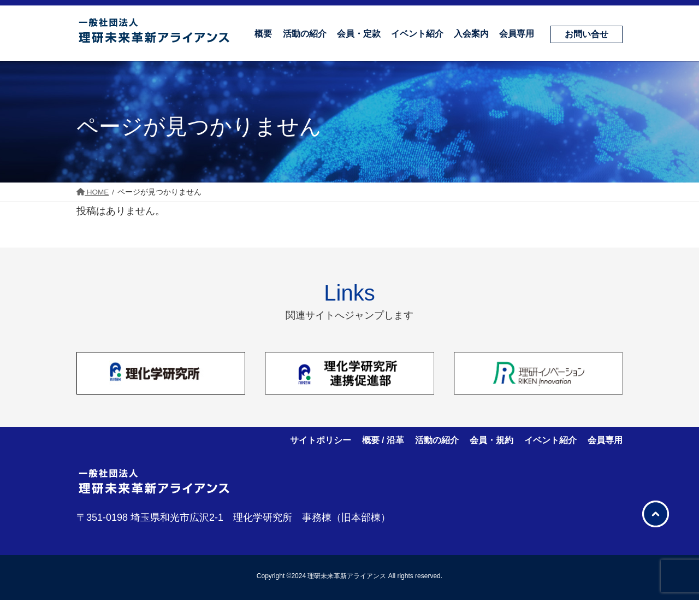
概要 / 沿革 (383, 440)
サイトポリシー (320, 440)
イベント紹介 (550, 440)
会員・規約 (491, 440)
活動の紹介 (437, 440)
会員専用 (605, 440)
